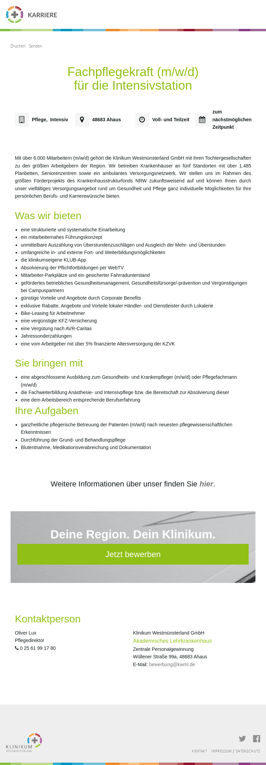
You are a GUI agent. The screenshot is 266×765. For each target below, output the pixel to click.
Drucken (18, 46)
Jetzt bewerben (133, 554)
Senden (35, 46)
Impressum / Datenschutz (235, 751)
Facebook (256, 738)
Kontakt (199, 751)
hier (206, 484)
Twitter (242, 738)
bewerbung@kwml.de (172, 664)
